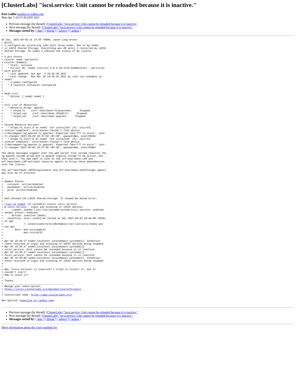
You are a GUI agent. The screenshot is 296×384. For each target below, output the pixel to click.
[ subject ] (63, 30)
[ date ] (40, 30)
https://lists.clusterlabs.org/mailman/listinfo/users (43, 339)
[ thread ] (50, 30)
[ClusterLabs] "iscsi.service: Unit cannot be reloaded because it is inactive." (92, 24)
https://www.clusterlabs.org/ (51, 346)
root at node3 (15, 237)
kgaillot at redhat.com (30, 14)
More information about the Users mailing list (29, 380)
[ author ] (75, 30)
